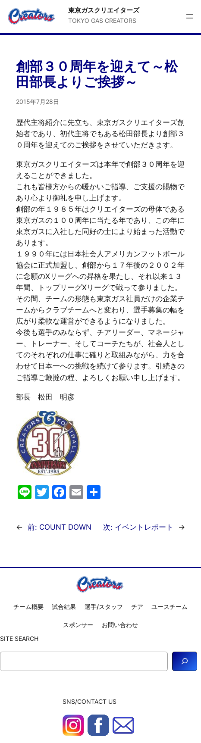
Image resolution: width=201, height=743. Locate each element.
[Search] (184, 661)
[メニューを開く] (190, 16)
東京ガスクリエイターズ (103, 10)
